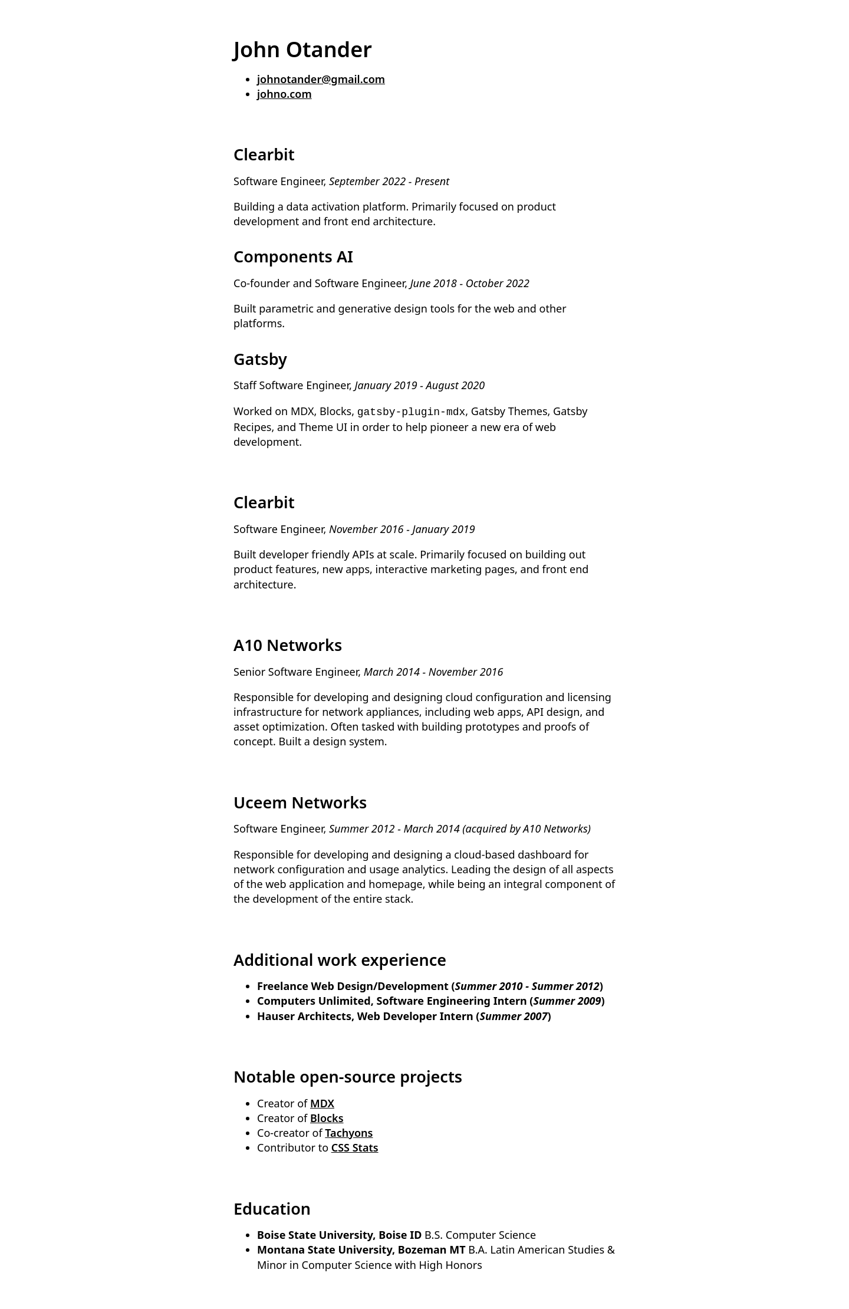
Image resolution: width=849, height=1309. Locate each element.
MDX (322, 1102)
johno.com (284, 94)
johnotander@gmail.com (321, 79)
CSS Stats (355, 1146)
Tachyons (349, 1131)
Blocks (327, 1117)
